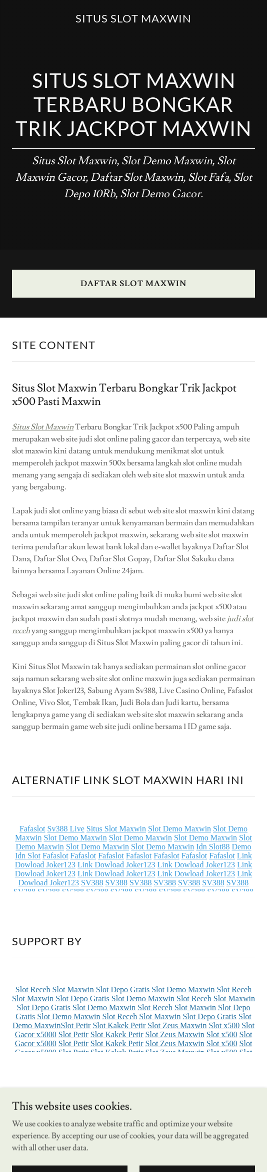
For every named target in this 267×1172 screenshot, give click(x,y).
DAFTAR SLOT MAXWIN (133, 284)
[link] (134, 20)
